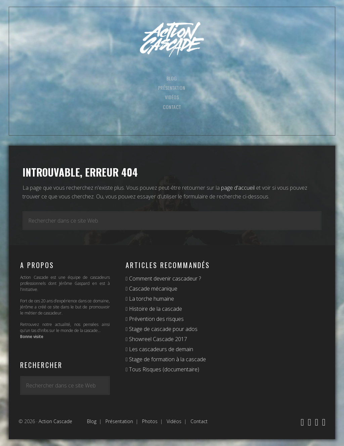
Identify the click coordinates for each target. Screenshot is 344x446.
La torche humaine (151, 298)
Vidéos (174, 421)
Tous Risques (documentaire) (163, 369)
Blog (91, 421)
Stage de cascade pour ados (163, 329)
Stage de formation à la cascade (167, 359)
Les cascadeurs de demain (160, 349)
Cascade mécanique (152, 288)
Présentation (119, 421)
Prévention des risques (156, 319)
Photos (150, 421)
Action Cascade (172, 40)
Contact (199, 421)
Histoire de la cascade (155, 308)
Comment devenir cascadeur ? (164, 278)
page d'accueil (238, 187)
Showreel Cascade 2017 (157, 339)
